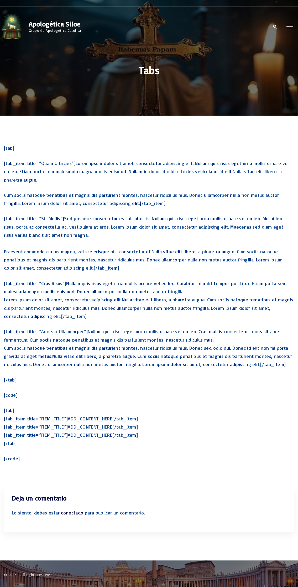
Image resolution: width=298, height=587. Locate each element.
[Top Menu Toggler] (290, 26)
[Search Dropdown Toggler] (275, 27)
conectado (72, 513)
